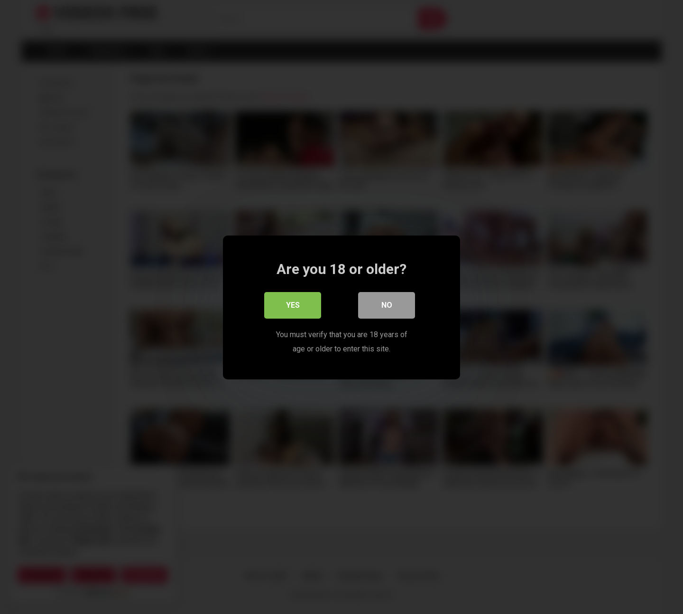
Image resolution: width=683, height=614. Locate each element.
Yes (293, 304)
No (386, 304)
